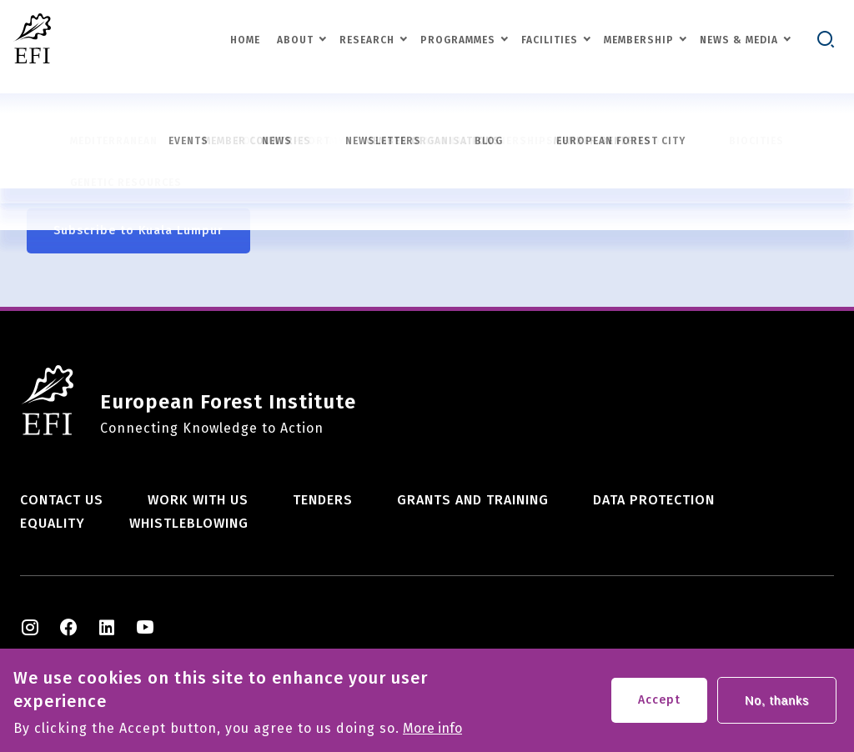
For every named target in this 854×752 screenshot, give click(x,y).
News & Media (739, 40)
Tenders (323, 500)
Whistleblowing (189, 523)
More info (432, 732)
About (295, 40)
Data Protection (654, 500)
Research (366, 40)
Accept (659, 704)
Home (245, 40)
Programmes (457, 40)
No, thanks (777, 704)
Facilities (549, 40)
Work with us (198, 500)
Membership (639, 40)
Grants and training (473, 500)
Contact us (61, 500)
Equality (52, 523)
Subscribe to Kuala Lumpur (138, 230)
